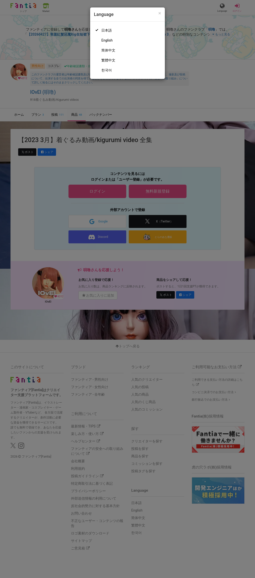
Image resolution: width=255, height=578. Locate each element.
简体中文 (108, 50)
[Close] (159, 13)
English (107, 40)
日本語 (106, 30)
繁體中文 (108, 60)
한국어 (106, 70)
